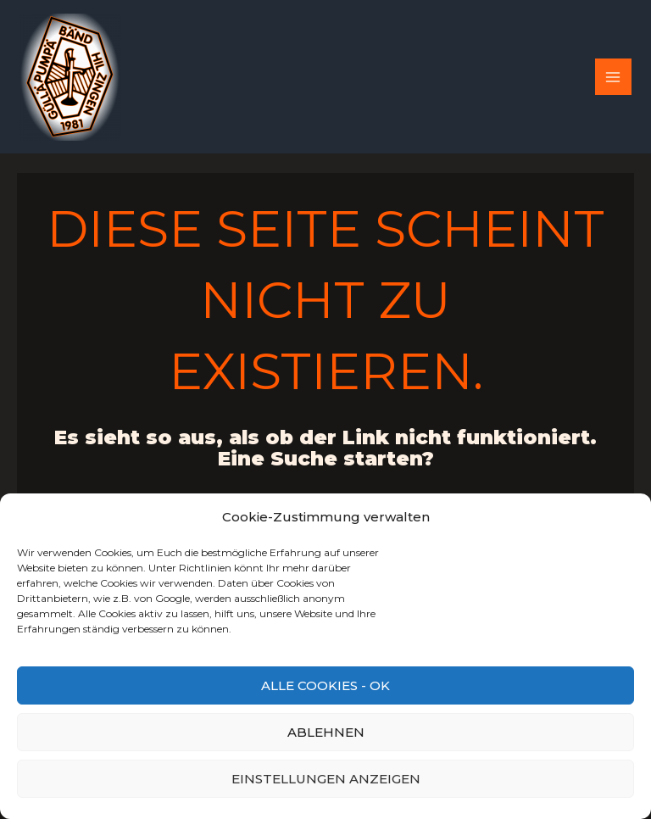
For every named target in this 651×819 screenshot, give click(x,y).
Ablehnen (325, 732)
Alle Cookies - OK (325, 685)
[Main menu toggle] (613, 76)
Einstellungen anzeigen (325, 779)
